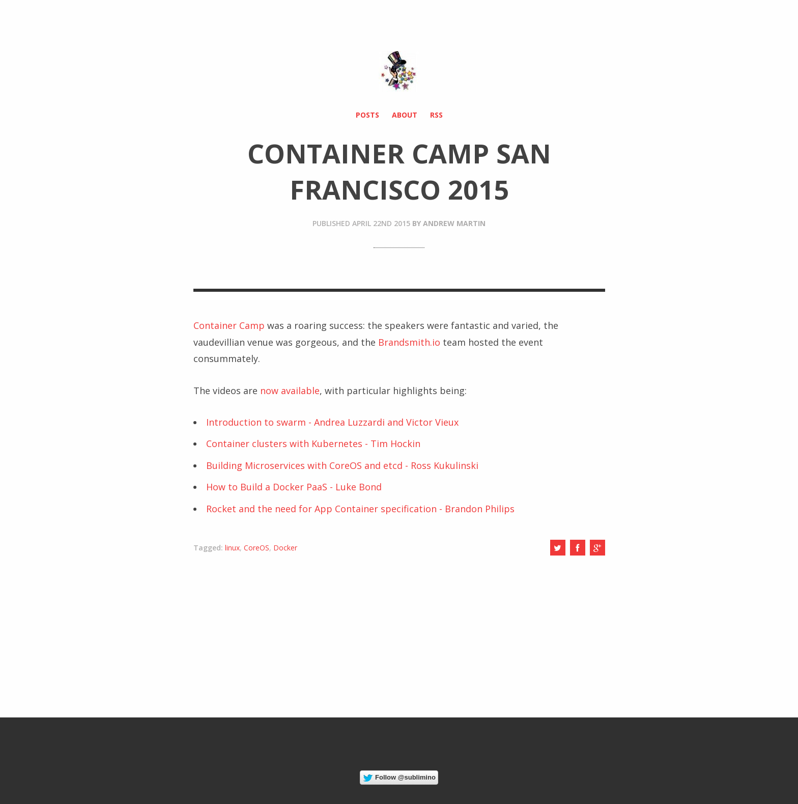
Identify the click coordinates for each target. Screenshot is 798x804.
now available (290, 390)
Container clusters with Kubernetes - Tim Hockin (313, 443)
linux (232, 547)
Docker (285, 547)
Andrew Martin (454, 223)
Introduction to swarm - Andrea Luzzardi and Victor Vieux (332, 422)
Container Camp (229, 325)
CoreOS (256, 547)
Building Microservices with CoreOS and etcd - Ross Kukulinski (342, 465)
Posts (367, 115)
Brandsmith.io (409, 342)
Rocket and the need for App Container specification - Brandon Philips (360, 509)
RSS (436, 115)
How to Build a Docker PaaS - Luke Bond (294, 487)
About (404, 115)
